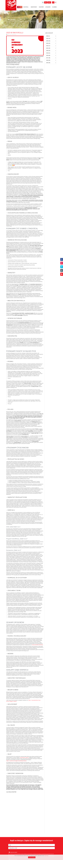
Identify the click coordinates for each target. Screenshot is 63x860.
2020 (48, 50)
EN (55, 2)
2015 (48, 62)
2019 (48, 53)
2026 (48, 36)
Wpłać (49, 2)
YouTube (38, 845)
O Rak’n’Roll (26, 7)
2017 (48, 57)
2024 (48, 40)
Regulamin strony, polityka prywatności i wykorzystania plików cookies (31, 853)
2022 (48, 45)
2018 (48, 55)
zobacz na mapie (12, 847)
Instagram (38, 843)
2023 (48, 43)
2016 (48, 60)
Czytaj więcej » (46, 855)
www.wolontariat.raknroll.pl (37, 644)
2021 (48, 48)
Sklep (46, 2)
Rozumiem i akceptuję (32, 857)
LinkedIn (38, 846)
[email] (31, 810)
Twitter (38, 844)
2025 (48, 38)
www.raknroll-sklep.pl (24, 757)
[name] (31, 807)
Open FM (38, 847)
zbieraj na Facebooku (51, 846)
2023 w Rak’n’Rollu (14, 33)
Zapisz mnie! (31, 829)
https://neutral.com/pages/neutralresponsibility (16, 760)
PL (53, 2)
